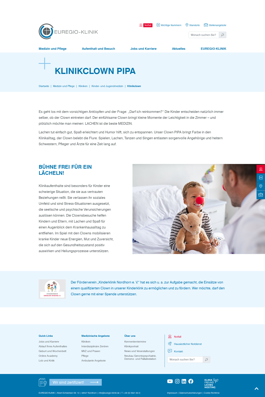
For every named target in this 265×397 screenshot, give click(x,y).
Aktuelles (178, 30)
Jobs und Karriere (143, 30)
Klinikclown (134, 67)
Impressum (172, 374)
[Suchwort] (204, 16)
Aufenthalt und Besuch (98, 30)
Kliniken (83, 67)
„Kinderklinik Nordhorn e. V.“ (118, 264)
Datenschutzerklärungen (190, 374)
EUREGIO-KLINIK (213, 30)
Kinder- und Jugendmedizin (107, 67)
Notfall (174, 318)
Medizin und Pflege (52, 30)
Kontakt (175, 332)
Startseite (44, 67)
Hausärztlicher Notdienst (184, 325)
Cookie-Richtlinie (212, 374)
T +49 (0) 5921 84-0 (131, 374)
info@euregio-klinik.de (109, 374)
